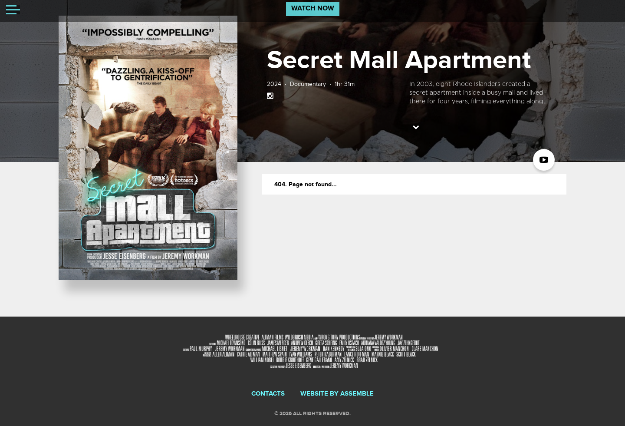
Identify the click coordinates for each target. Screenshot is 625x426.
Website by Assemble (337, 394)
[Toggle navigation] (13, 11)
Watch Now (312, 8)
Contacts (268, 394)
